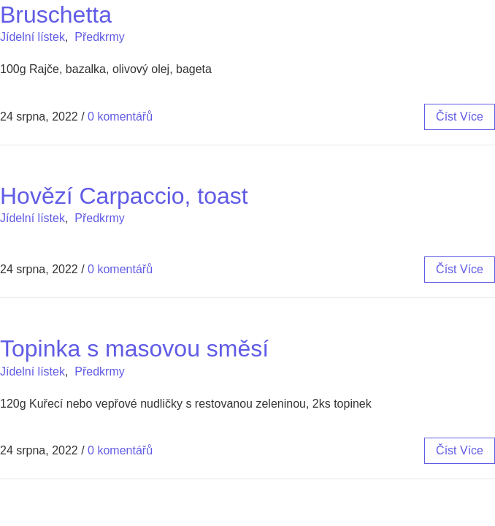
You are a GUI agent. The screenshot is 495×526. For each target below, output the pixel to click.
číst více (459, 116)
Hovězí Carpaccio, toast (124, 196)
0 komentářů (120, 116)
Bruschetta (56, 14)
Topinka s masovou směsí (134, 348)
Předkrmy (99, 37)
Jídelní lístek (32, 37)
